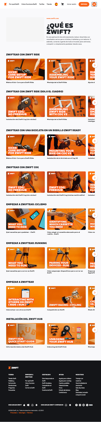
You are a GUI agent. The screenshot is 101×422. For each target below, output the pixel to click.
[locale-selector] (56, 4)
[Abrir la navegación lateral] (94, 4)
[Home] (5, 4)
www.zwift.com (53, 19)
